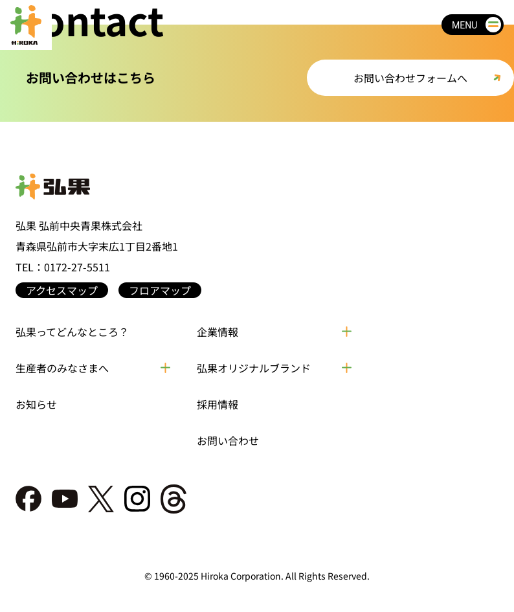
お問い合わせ (228, 440)
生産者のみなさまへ (62, 368)
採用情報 (217, 404)
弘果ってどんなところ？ (72, 331)
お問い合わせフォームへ (410, 77)
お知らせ (36, 404)
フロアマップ (160, 290)
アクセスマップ (62, 290)
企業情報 (217, 331)
